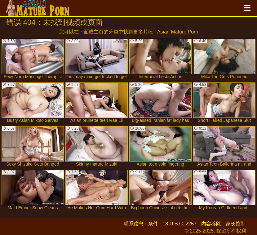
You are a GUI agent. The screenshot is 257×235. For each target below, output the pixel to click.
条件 (153, 223)
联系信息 (134, 223)
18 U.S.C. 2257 (180, 223)
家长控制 (236, 223)
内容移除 (211, 223)
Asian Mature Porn (177, 31)
